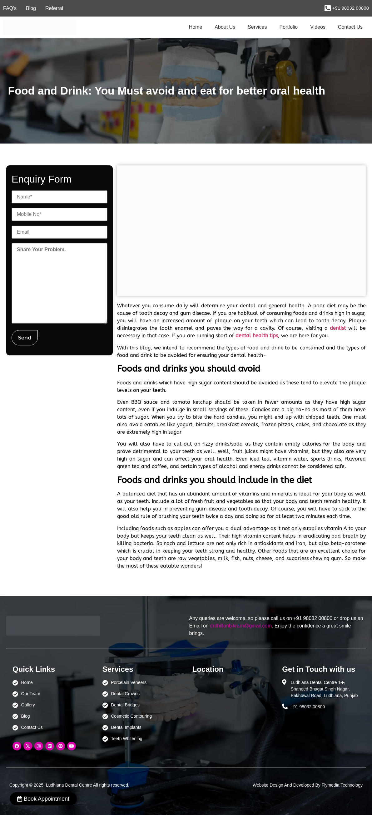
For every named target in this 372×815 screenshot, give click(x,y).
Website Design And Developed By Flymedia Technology (308, 785)
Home (195, 27)
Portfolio (289, 27)
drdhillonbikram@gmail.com (241, 625)
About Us (225, 27)
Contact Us (350, 27)
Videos (317, 27)
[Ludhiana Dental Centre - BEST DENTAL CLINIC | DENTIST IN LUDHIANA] (231, 708)
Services (257, 27)
